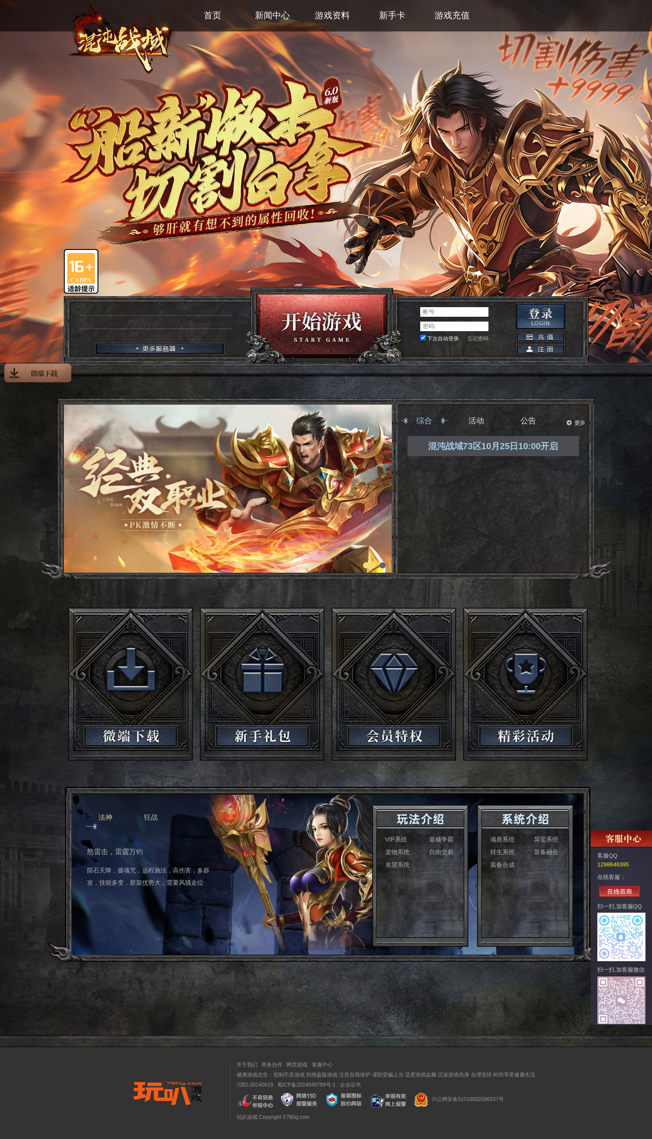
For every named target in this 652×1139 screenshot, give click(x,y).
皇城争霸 (441, 839)
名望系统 (397, 864)
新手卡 (392, 15)
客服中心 (322, 1065)
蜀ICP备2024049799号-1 (306, 1085)
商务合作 (271, 1065)
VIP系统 (396, 839)
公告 (528, 420)
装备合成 (502, 864)
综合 (424, 420)
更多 (576, 423)
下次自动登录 (443, 339)
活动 (476, 420)
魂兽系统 (502, 839)
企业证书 (350, 1085)
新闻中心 (272, 15)
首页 (212, 15)
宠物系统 (397, 851)
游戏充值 (452, 15)
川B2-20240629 (255, 1085)
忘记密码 (477, 339)
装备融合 (546, 851)
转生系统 (502, 851)
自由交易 (441, 851)
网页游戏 (296, 1065)
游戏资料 (332, 15)
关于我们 (247, 1065)
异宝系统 (546, 839)
